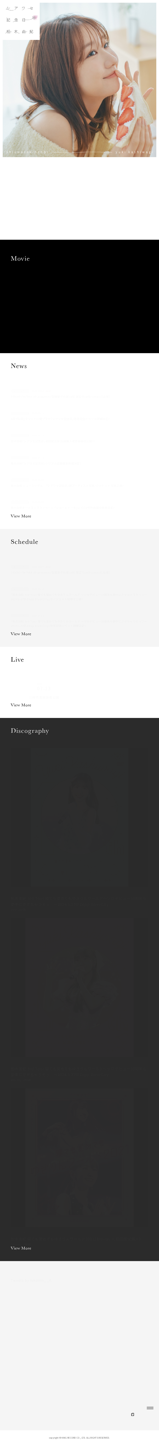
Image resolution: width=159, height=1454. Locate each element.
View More (21, 516)
